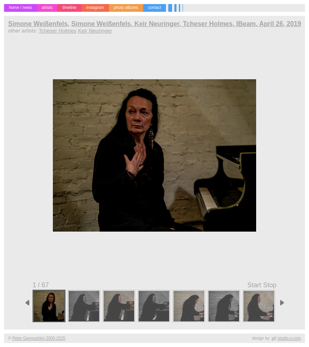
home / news (20, 7)
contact (154, 7)
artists (47, 7)
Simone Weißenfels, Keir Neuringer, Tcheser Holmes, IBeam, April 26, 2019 (186, 23)
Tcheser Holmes (57, 31)
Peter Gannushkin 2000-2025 (38, 338)
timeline (69, 7)
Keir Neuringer (95, 31)
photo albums (126, 7)
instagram (95, 7)
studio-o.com (289, 338)
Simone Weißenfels (37, 23)
